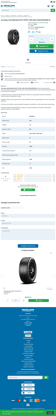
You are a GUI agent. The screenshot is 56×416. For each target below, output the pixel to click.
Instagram (27, 389)
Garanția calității (28, 355)
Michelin (20, 15)
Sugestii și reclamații (28, 366)
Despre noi (28, 357)
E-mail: (3, 220)
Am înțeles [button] (50, 412)
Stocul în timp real (28, 348)
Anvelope (7, 15)
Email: (28, 317)
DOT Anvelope (28, 346)
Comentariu (4, 228)
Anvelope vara (14, 15)
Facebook (27, 385)
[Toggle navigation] (2, 6)
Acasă (2, 15)
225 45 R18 (26, 15)
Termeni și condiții (28, 359)
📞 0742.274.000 (12, 2)
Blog (28, 342)
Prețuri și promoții (28, 349)
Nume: (3, 213)
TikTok (27, 393)
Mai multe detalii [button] (6, 413)
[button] (2, 276)
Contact (28, 340)
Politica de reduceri (28, 364)
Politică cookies (28, 363)
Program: (28, 321)
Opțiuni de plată (28, 351)
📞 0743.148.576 (4, 2)
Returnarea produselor (28, 353)
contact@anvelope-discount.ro (28, 319)
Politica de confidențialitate (28, 361)
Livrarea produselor (28, 344)
